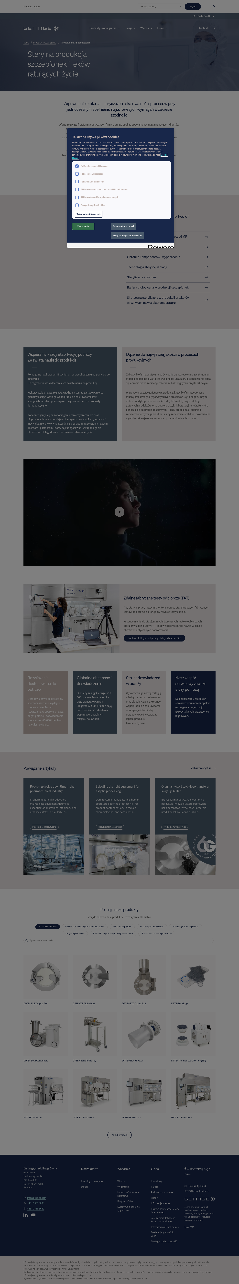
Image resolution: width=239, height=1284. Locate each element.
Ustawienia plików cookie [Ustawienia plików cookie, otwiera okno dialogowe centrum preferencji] (88, 214)
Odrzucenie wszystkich (124, 226)
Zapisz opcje (83, 226)
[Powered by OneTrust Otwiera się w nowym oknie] (159, 246)
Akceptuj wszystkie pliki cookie (127, 236)
